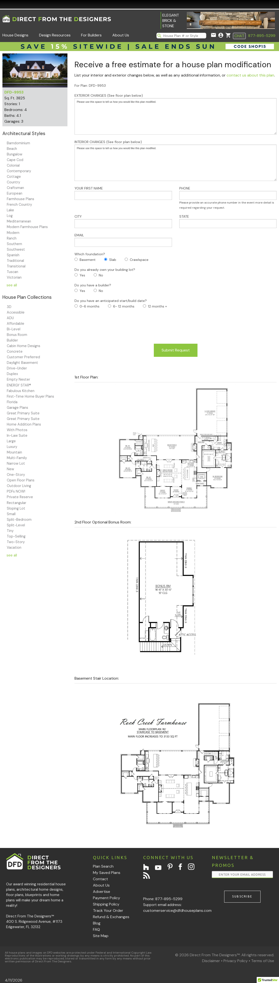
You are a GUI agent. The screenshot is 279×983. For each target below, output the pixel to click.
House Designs (15, 35)
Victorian (14, 277)
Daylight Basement (22, 362)
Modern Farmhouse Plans (27, 227)
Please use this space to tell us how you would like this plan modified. (175, 116)
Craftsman (15, 188)
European (14, 193)
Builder (12, 340)
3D (9, 307)
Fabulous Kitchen (20, 391)
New (10, 469)
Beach (12, 148)
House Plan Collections (27, 297)
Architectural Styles (23, 133)
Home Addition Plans (24, 424)
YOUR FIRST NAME (123, 193)
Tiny (10, 531)
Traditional (15, 260)
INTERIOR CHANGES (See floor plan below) (175, 160)
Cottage (14, 176)
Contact (100, 878)
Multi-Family (17, 458)
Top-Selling (16, 536)
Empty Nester (18, 379)
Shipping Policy (106, 904)
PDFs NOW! (16, 491)
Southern (14, 244)
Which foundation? (89, 254)
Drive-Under (17, 368)
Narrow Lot (16, 463)
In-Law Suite (17, 435)
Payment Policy (106, 897)
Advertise (101, 891)
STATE (228, 221)
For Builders (91, 35)
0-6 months (89, 306)
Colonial (13, 165)
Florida (12, 402)
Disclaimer (211, 960)
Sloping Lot (16, 508)
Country (13, 182)
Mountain (14, 452)
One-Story (16, 474)
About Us (120, 35)
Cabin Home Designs (23, 346)
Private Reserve (20, 497)
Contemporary (19, 171)
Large (11, 441)
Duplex (12, 374)
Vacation (14, 547)
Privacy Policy (235, 960)
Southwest (16, 249)
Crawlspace (139, 259)
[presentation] (111, 326)
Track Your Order (108, 910)
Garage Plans (17, 407)
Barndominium (18, 143)
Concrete (15, 351)
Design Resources (55, 35)
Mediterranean (19, 221)
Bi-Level (13, 329)
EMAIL (123, 240)
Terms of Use (262, 960)
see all (12, 285)
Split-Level (16, 525)
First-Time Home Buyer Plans (30, 396)
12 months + (157, 306)
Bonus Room (17, 335)
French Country (19, 204)
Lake (10, 210)
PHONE (228, 198)
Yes (82, 275)
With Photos (17, 430)
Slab (112, 259)
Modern (13, 233)
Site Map (100, 935)
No (101, 275)
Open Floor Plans (20, 480)
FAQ (96, 929)
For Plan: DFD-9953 (90, 85)
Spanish (13, 255)
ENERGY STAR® (19, 385)
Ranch (11, 238)
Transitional (16, 266)
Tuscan (12, 272)
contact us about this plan (250, 75)
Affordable (15, 323)
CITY (123, 221)
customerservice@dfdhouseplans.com (177, 910)
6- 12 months (123, 306)
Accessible (16, 312)
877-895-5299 (261, 35)
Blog (96, 923)
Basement (88, 259)
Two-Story (16, 542)
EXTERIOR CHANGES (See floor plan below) (175, 114)
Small (11, 514)
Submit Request (176, 350)
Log (10, 216)
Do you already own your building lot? (104, 269)
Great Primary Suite (23, 413)
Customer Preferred (23, 357)
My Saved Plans (106, 872)
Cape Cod (15, 160)
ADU (10, 318)
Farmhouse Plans (20, 199)
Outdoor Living (19, 486)
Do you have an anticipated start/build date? (110, 301)
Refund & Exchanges (111, 916)
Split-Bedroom (19, 519)
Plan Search (103, 866)
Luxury (12, 446)
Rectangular (16, 503)
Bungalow (14, 154)
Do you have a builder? (92, 285)
